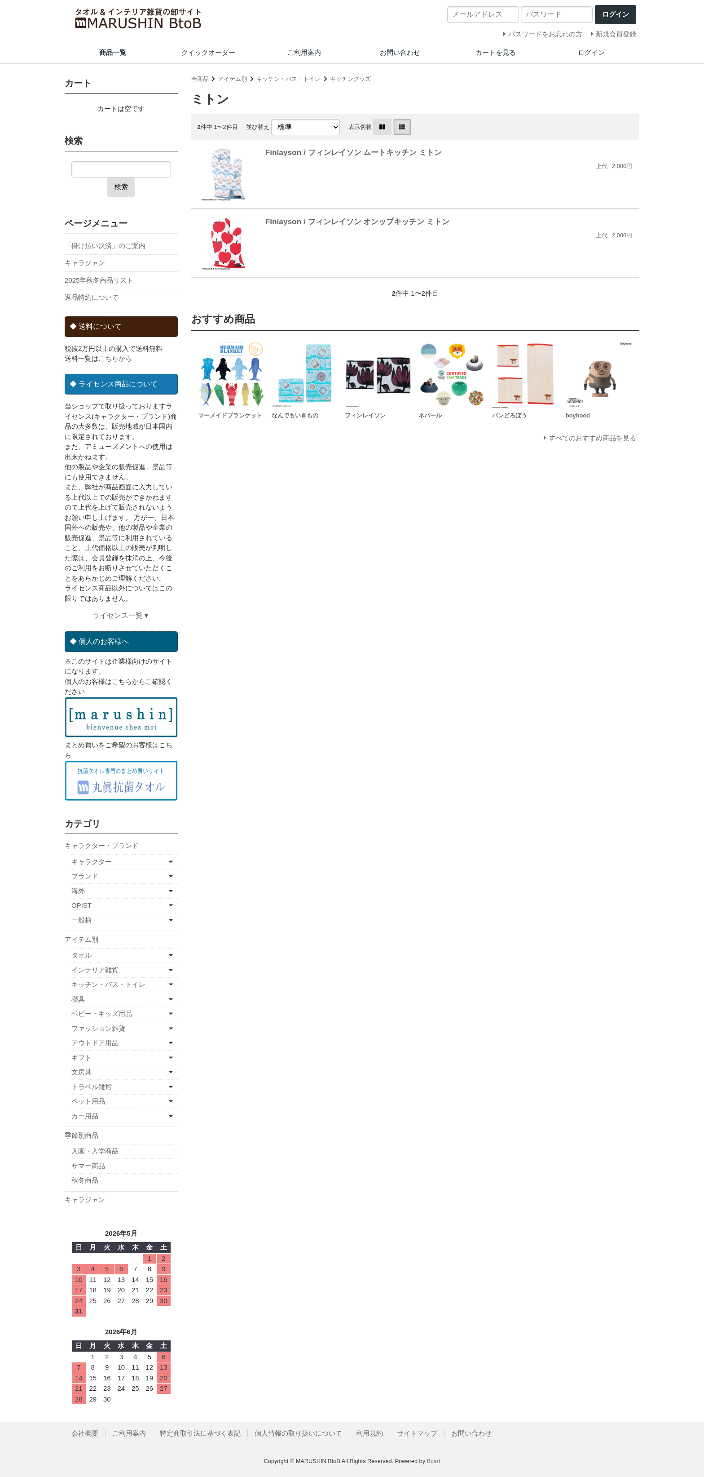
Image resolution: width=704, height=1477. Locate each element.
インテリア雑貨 (95, 970)
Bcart (433, 1461)
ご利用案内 (304, 52)
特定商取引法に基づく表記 (200, 1433)
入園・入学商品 (95, 1151)
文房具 (81, 1072)
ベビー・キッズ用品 (101, 1013)
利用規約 (369, 1433)
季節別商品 (81, 1135)
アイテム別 (232, 78)
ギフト (81, 1057)
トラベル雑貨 (91, 1087)
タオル (81, 955)
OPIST (81, 905)
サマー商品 (88, 1166)
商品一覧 (112, 52)
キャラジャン (85, 262)
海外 (78, 891)
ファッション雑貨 (98, 1028)
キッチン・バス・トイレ (288, 78)
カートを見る (495, 52)
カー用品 (84, 1116)
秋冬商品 (84, 1180)
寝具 (78, 999)
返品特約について (92, 297)
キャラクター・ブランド (102, 845)
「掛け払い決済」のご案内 (105, 245)
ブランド (84, 876)
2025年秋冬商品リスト (99, 280)
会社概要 (84, 1433)
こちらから (115, 358)
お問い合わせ (400, 52)
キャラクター (91, 861)
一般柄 (81, 920)
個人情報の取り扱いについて (298, 1433)
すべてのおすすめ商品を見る (592, 438)
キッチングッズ (350, 78)
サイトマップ (417, 1433)
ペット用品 (88, 1101)
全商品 (200, 78)
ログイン (591, 52)
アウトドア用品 (95, 1043)
